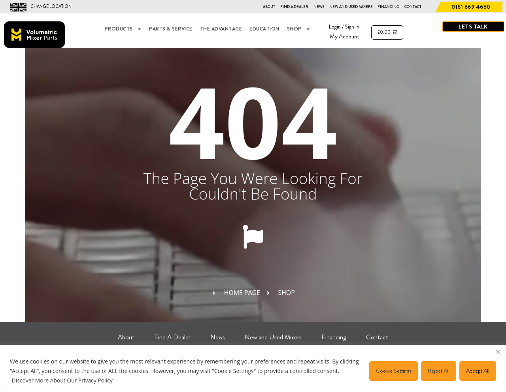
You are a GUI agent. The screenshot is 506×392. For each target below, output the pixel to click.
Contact (412, 7)
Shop (299, 29)
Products (123, 29)
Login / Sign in (344, 26)
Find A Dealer (294, 7)
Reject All (438, 371)
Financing (388, 7)
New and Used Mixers (350, 7)
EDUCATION (264, 28)
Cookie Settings (393, 371)
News (318, 7)
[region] (253, 368)
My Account (344, 36)
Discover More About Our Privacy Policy (62, 380)
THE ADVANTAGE (221, 28)
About (269, 7)
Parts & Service (171, 28)
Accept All (477, 371)
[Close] (497, 351)
